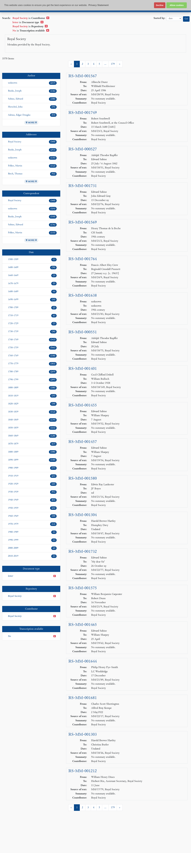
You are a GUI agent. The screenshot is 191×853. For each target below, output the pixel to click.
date (174, 18)
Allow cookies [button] (177, 5)
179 (113, 64)
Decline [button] (159, 5)
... (105, 64)
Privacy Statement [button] (98, 5)
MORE (31, 122)
